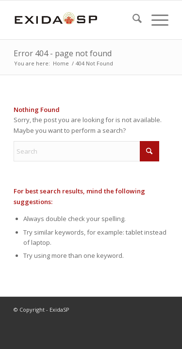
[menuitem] (132, 19)
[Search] (132, 19)
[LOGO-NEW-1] (75, 19)
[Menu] (155, 19)
